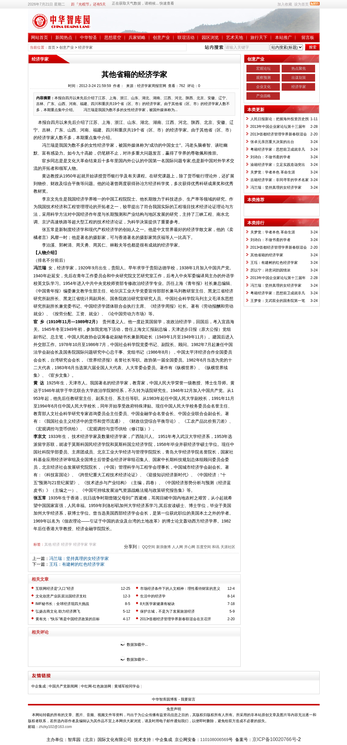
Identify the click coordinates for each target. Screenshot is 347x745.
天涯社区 (228, 547)
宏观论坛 (263, 68)
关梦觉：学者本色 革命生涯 (272, 172)
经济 (56, 544)
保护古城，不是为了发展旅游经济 (167, 611)
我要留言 (188, 699)
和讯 (215, 547)
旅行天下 (258, 37)
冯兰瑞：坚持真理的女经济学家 (79, 558)
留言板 (307, 37)
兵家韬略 (137, 37)
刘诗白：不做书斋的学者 (270, 157)
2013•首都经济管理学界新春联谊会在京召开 (175, 619)
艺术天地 (234, 37)
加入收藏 (284, 4)
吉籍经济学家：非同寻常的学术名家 (279, 180)
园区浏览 (210, 37)
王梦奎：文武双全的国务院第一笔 (277, 301)
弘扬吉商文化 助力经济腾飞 (58, 611)
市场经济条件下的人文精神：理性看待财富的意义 (180, 588)
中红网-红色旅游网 (96, 686)
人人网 (177, 547)
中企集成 (38, 686)
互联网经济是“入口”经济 (55, 588)
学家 (92, 544)
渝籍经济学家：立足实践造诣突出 (277, 165)
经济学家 (85, 47)
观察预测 (263, 77)
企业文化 (263, 87)
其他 (48, 544)
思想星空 (112, 37)
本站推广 (283, 37)
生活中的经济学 (153, 596)
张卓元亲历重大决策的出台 (272, 142)
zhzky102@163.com (55, 727)
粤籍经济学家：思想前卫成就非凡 (277, 149)
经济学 (66, 544)
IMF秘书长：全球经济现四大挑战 (62, 604)
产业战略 (263, 96)
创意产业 (161, 37)
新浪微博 (163, 547)
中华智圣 (88, 37)
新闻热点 (63, 37)
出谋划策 (298, 77)
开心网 (189, 547)
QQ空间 (148, 547)
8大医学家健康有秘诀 (157, 604)
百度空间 (203, 547)
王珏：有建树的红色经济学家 (77, 564)
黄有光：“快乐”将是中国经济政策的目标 (68, 619)
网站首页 (39, 37)
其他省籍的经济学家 (266, 255)
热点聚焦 (298, 68)
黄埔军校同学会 (127, 686)
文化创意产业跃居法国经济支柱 (61, 596)
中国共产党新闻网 (63, 686)
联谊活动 (185, 37)
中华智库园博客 (164, 699)
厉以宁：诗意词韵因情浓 (270, 270)
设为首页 (301, 4)
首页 (51, 47)
